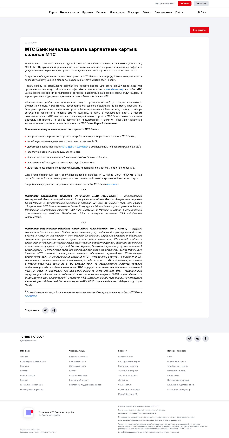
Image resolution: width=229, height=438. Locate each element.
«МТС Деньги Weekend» (74, 146)
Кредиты (87, 12)
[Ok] (205, 338)
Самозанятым (163, 12)
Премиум (133, 12)
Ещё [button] (179, 12)
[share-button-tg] (53, 310)
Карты (53, 12)
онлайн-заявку (115, 89)
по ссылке (113, 184)
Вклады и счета (69, 12)
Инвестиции (117, 12)
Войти (202, 12)
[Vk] (197, 338)
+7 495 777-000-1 (32, 337)
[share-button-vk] (45, 310)
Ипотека (101, 12)
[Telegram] (189, 338)
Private (147, 12)
